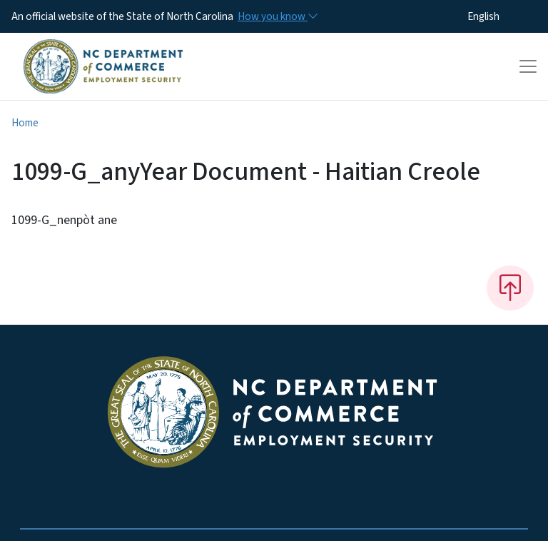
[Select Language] (505, 16)
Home (25, 123)
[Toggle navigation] (528, 66)
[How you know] (276, 16)
